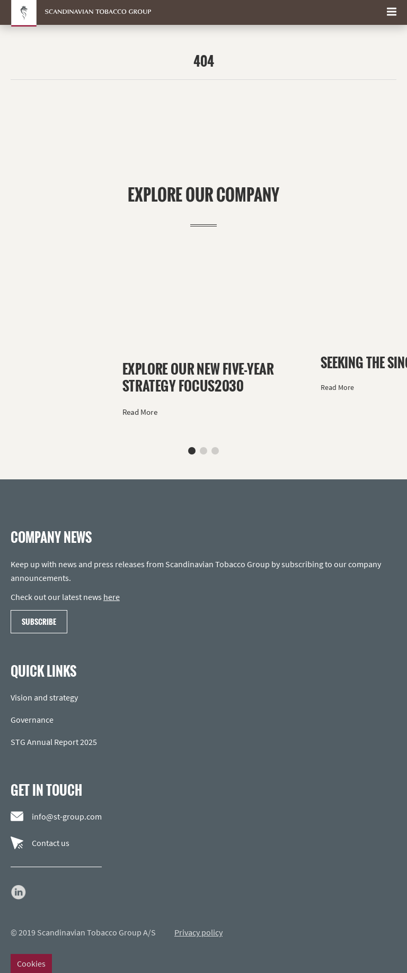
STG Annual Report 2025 (54, 741)
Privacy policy (198, 932)
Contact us (40, 842)
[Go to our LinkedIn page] (18, 892)
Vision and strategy (44, 697)
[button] (192, 450)
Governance (32, 719)
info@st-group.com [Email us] (56, 816)
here (111, 597)
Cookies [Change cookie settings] (31, 963)
